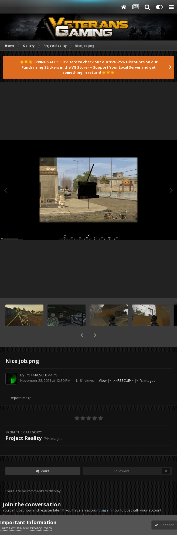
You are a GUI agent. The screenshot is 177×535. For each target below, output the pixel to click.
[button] (82, 335)
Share (43, 471)
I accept (164, 524)
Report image (21, 397)
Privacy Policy (41, 528)
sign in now (110, 510)
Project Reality (23, 438)
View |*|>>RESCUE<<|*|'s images (127, 380)
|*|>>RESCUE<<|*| (41, 375)
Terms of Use (11, 528)
